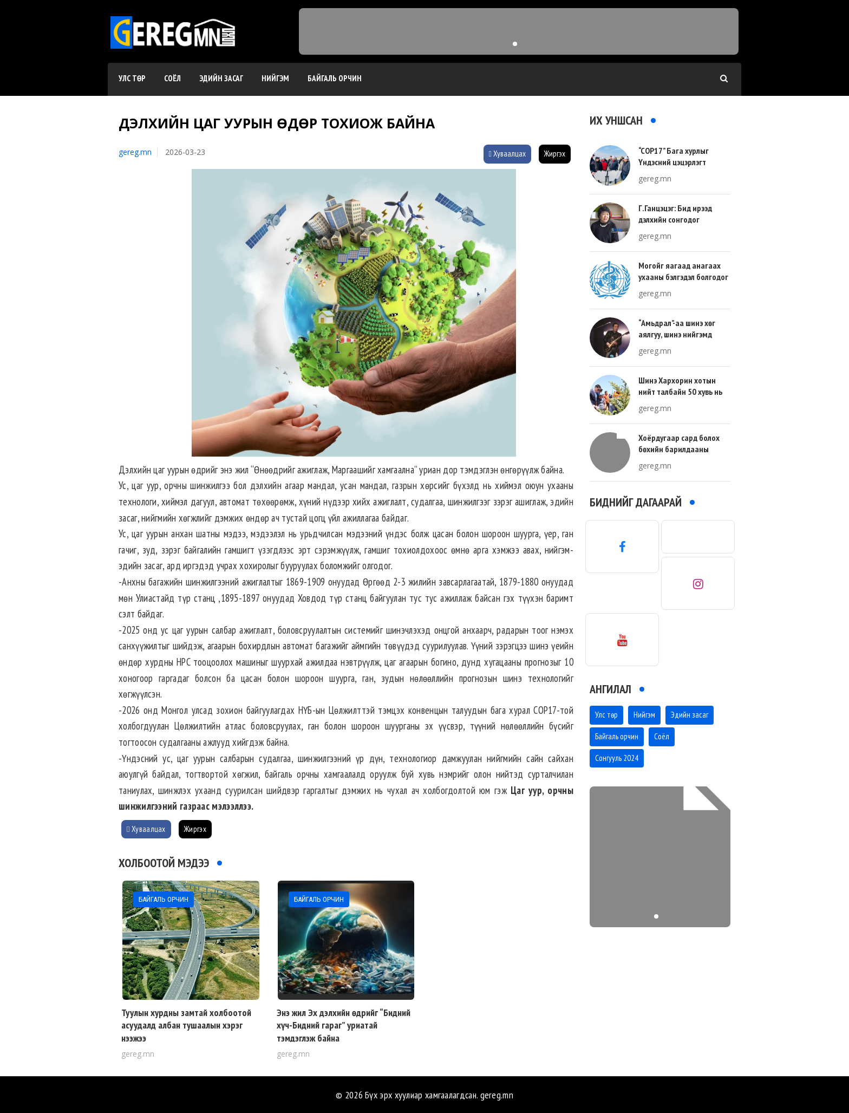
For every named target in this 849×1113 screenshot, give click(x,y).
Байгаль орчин (335, 78)
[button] (515, 44)
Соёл (172, 78)
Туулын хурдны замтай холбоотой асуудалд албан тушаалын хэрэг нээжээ (186, 1025)
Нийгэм (275, 78)
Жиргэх (554, 153)
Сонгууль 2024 (616, 758)
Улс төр (132, 78)
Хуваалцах (507, 153)
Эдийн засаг (221, 78)
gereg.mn (135, 152)
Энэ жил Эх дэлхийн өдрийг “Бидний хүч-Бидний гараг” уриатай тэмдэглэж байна (343, 1025)
